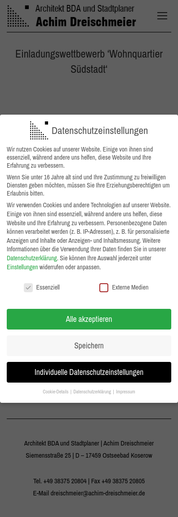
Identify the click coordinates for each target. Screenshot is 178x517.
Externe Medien (123, 285)
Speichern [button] (88, 343)
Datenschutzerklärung (32, 256)
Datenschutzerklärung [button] (92, 389)
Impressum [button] (125, 389)
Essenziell (42, 285)
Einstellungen (22, 265)
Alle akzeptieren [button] (89, 317)
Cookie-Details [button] (56, 389)
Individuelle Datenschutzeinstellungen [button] (89, 370)
